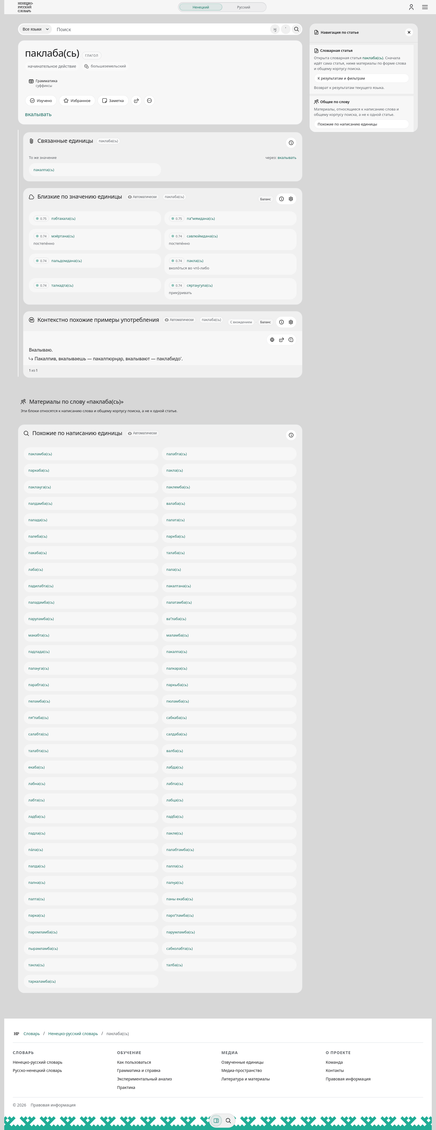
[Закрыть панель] (409, 32)
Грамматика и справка (138, 1070)
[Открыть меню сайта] (425, 7)
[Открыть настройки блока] (291, 199)
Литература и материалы (245, 1079)
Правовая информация (348, 1079)
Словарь (32, 1033)
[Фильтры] (216, 1120)
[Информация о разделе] (291, 143)
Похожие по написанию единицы (347, 124)
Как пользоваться (134, 1062)
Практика (126, 1087)
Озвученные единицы (242, 1062)
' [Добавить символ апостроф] (285, 29)
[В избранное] (77, 100)
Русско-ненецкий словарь (37, 1070)
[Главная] (16, 1033)
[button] (281, 339)
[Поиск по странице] (228, 1120)
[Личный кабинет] (411, 7)
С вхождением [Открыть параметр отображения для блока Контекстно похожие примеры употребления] (241, 322)
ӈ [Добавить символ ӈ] (275, 29)
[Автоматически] (142, 197)
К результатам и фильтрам (341, 78)
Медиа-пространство (241, 1070)
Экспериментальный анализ (144, 1079)
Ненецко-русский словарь (73, 1033)
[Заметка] (113, 100)
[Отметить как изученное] (41, 100)
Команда (334, 1062)
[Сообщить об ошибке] (291, 339)
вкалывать (38, 114)
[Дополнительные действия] (149, 100)
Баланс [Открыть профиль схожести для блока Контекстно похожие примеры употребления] (265, 322)
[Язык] (35, 29)
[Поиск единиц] (161, 29)
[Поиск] (296, 29)
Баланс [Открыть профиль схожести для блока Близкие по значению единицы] (265, 199)
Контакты (335, 1070)
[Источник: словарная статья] (272, 339)
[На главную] (25, 7)
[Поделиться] (136, 100)
